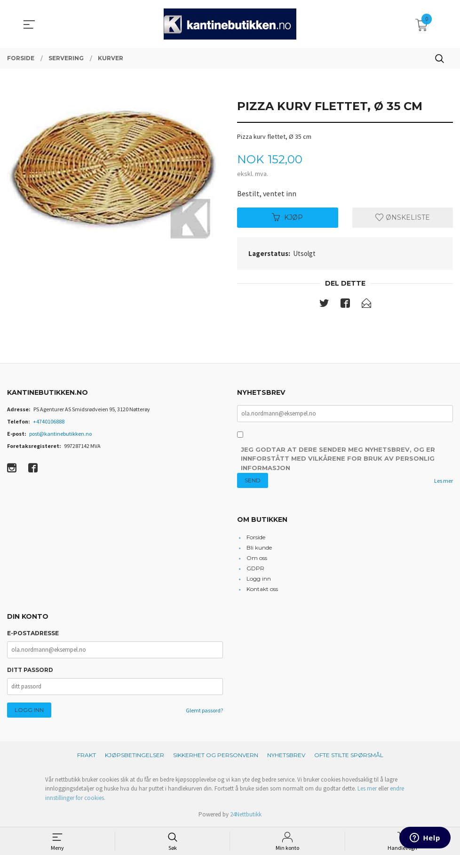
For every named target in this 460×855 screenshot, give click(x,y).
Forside (255, 537)
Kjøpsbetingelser (134, 755)
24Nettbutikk (246, 815)
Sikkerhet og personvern (215, 755)
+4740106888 (48, 421)
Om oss (256, 557)
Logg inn (258, 578)
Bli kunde (259, 547)
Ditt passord (30, 669)
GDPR (255, 568)
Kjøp (287, 217)
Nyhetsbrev (286, 755)
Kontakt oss (262, 588)
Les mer (443, 481)
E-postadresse (33, 633)
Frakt (86, 755)
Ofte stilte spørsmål (348, 755)
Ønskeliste (402, 217)
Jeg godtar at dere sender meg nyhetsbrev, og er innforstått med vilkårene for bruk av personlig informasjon (338, 459)
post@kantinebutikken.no (60, 433)
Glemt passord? (204, 710)
